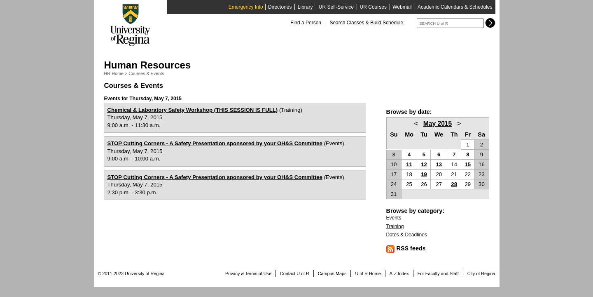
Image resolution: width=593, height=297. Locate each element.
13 (439, 164)
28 (454, 184)
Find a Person (305, 23)
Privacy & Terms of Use (248, 273)
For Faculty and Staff (438, 273)
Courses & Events (146, 73)
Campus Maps (332, 273)
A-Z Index (399, 273)
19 (424, 174)
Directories (280, 7)
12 (424, 164)
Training (395, 226)
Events (394, 218)
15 (468, 164)
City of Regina (481, 273)
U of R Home (368, 273)
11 (409, 164)
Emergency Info (246, 7)
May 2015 (437, 123)
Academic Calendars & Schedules (455, 7)
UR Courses (373, 7)
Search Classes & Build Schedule (366, 23)
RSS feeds (411, 248)
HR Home (114, 73)
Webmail (401, 7)
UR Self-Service (336, 7)
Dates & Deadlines (406, 235)
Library (305, 7)
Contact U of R (294, 273)
